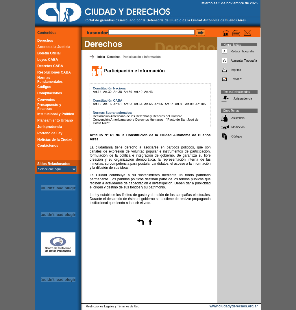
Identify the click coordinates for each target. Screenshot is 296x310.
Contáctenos (47, 146)
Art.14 (97, 91)
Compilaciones (49, 93)
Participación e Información (142, 56)
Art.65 (148, 104)
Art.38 (117, 91)
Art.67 (169, 104)
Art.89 (189, 104)
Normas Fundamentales (50, 80)
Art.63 (128, 104)
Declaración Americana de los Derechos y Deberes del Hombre (137, 116)
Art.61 (117, 104)
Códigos (44, 87)
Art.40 (138, 91)
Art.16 (107, 104)
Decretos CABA (50, 66)
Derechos (45, 40)
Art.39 (128, 91)
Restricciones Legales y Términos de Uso (112, 306)
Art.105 (200, 104)
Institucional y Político (55, 114)
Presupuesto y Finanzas (49, 107)
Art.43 (148, 91)
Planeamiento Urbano (55, 120)
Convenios (46, 100)
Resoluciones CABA (54, 72)
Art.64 (138, 104)
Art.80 (179, 104)
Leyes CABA (47, 60)
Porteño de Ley (49, 133)
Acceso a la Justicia (53, 47)
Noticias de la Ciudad (54, 139)
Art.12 (97, 104)
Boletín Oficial (49, 53)
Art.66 (158, 104)
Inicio (101, 56)
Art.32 (107, 91)
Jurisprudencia (49, 127)
